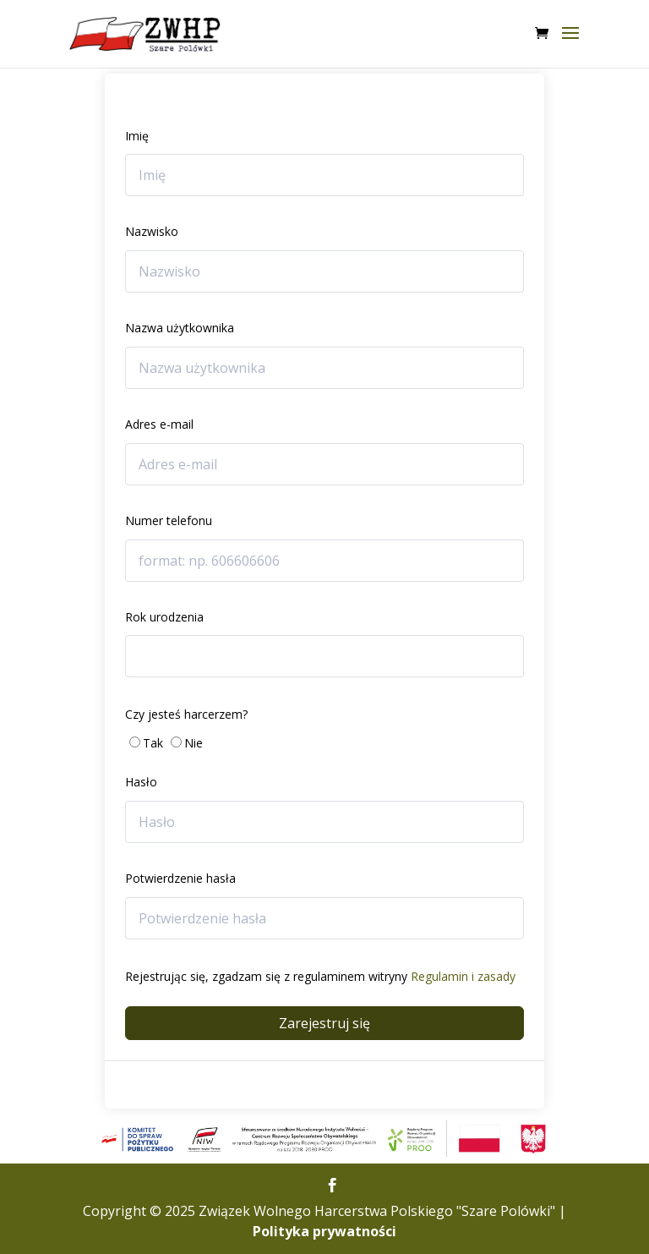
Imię (137, 136)
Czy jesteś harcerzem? (186, 714)
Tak (153, 743)
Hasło (141, 782)
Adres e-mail (159, 424)
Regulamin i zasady (463, 976)
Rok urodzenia (164, 617)
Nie (193, 743)
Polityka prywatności (324, 1231)
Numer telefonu (168, 520)
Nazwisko (151, 231)
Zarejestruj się (324, 1023)
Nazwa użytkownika (179, 328)
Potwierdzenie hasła (180, 878)
